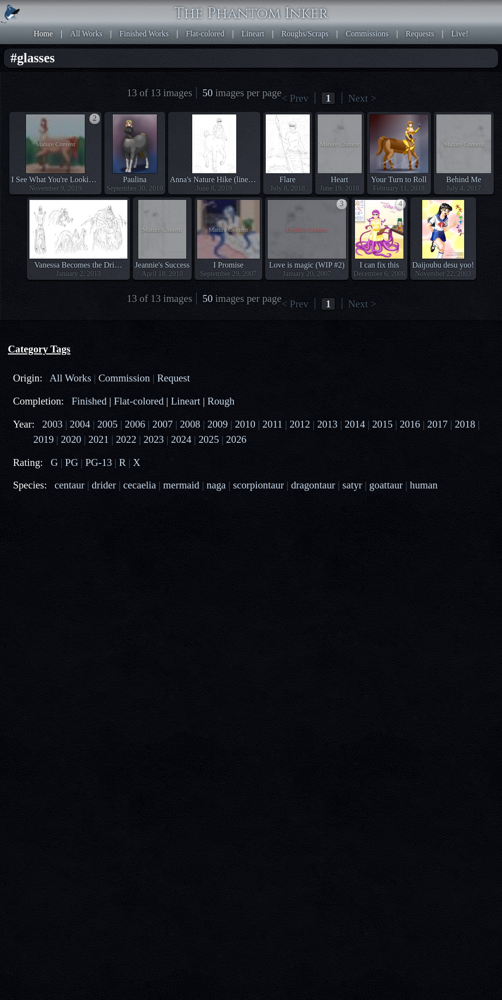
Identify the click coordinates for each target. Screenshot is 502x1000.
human (424, 484)
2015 (382, 424)
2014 (355, 424)
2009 (217, 424)
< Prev (294, 98)
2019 (43, 439)
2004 (80, 424)
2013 (327, 424)
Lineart (253, 33)
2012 (300, 424)
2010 (245, 424)
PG (71, 462)
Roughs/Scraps (304, 33)
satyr (352, 484)
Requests (420, 33)
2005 (107, 424)
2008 (190, 424)
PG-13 (98, 462)
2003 (52, 424)
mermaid (181, 484)
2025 (209, 439)
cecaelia (139, 484)
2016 (410, 424)
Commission (124, 377)
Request (173, 377)
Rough (220, 400)
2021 (98, 439)
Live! (460, 33)
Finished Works (144, 33)
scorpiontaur (258, 484)
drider (104, 484)
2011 (272, 424)
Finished (89, 400)
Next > (362, 98)
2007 (162, 424)
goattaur (385, 484)
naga (216, 484)
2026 (236, 439)
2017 (437, 424)
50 (207, 92)
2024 (181, 439)
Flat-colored (205, 33)
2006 (135, 424)
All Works (86, 33)
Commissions (367, 33)
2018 (465, 424)
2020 (71, 439)
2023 (154, 439)
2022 (126, 439)
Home (43, 33)
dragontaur (313, 484)
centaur (69, 484)
